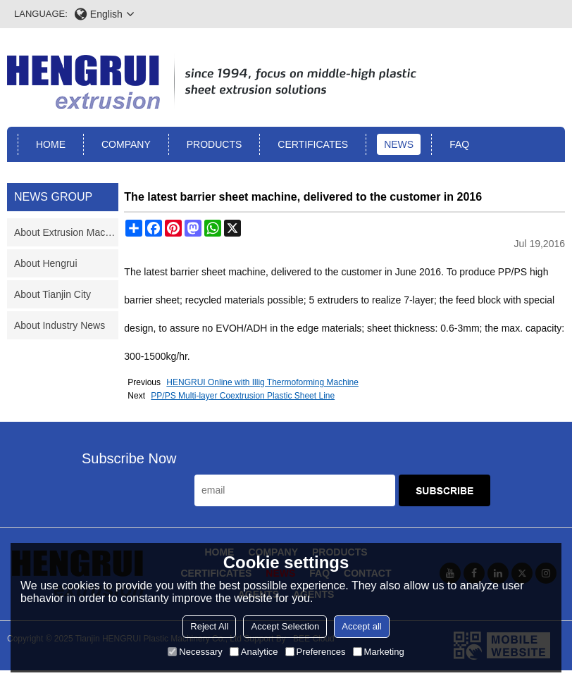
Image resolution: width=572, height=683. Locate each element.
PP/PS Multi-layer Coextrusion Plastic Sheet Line (243, 396)
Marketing (378, 651)
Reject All (209, 626)
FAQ (459, 144)
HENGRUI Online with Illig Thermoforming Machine (262, 382)
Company (126, 144)
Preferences (315, 651)
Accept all (361, 626)
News (399, 144)
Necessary (195, 651)
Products (214, 144)
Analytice (254, 651)
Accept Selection (285, 626)
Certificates (313, 144)
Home (51, 144)
